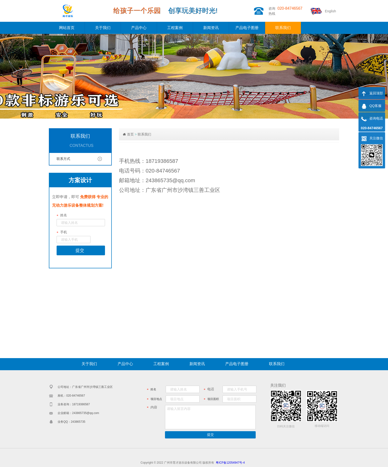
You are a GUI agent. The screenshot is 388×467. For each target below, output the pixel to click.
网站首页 (67, 28)
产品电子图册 (247, 28)
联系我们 (283, 28)
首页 (130, 134)
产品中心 (139, 28)
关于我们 (103, 28)
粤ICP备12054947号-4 (230, 462)
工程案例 (175, 28)
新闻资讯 (211, 28)
